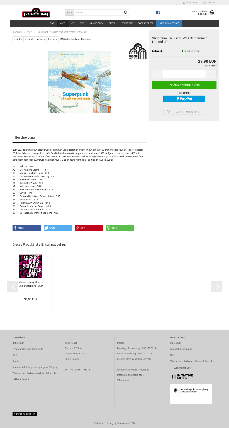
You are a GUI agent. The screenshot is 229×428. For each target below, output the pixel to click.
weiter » (41, 39)
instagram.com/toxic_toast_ (131, 375)
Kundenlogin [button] (190, 2)
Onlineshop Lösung (103, 423)
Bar (52, 23)
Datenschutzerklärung (181, 349)
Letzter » (52, 39)
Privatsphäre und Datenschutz (28, 349)
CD (72, 23)
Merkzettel (209, 2)
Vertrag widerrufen (24, 414)
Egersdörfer (146, 23)
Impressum (18, 343)
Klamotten (96, 23)
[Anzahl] (184, 74)
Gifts (112, 23)
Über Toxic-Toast (169, 23)
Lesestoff (126, 23)
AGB (15, 355)
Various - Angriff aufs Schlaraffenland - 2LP (31, 284)
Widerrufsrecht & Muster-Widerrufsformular (35, 373)
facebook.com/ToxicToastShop (133, 369)
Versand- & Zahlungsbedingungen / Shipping (35, 367)
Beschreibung (25, 137)
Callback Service (21, 379)
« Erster (18, 39)
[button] (157, 74)
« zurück (29, 39)
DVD (82, 23)
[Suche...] (69, 12)
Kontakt (16, 361)
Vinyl (63, 23)
